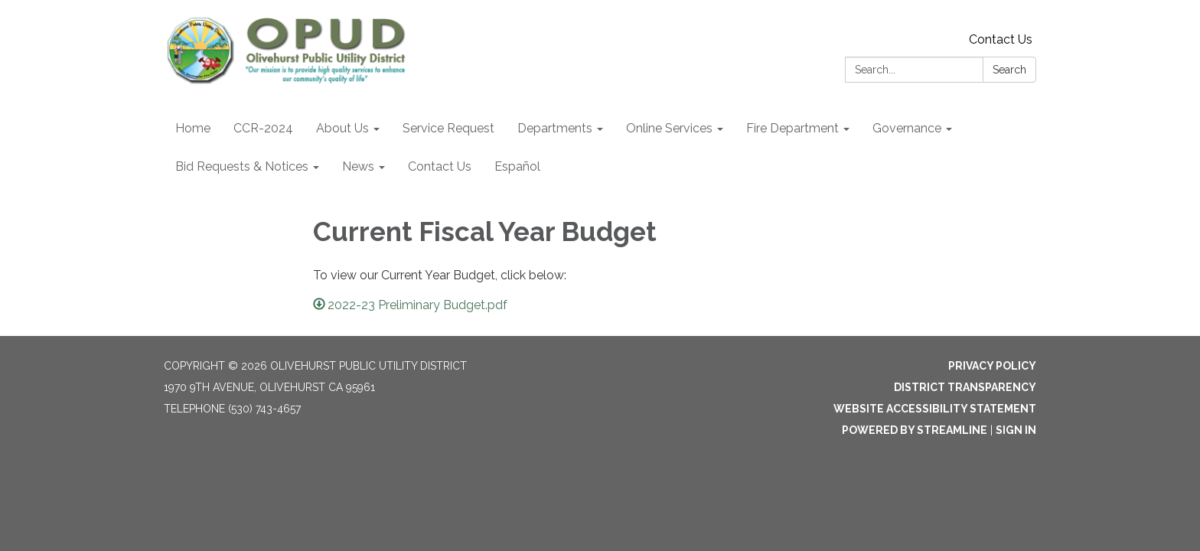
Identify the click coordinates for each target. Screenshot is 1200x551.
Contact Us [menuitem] (439, 166)
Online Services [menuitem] (669, 128)
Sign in (1016, 430)
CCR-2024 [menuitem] (263, 128)
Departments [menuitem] (554, 128)
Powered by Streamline (914, 430)
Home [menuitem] (192, 128)
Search (1009, 70)
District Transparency (965, 387)
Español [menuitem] (517, 166)
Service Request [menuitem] (448, 128)
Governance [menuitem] (906, 128)
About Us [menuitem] (342, 128)
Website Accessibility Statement (934, 409)
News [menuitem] (358, 166)
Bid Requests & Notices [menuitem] (241, 166)
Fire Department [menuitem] (792, 128)
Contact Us (1000, 39)
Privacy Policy (992, 366)
